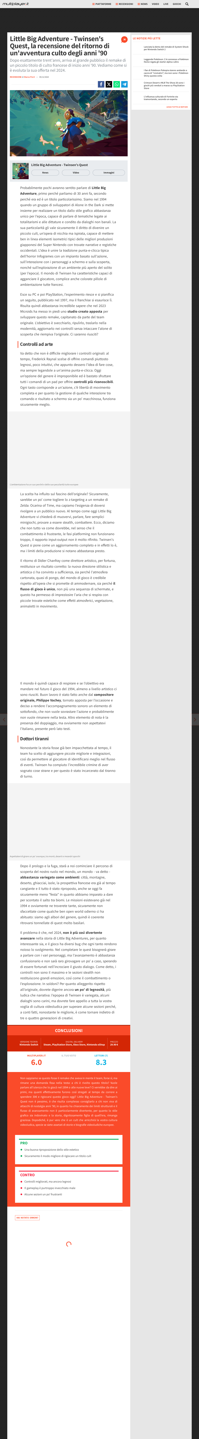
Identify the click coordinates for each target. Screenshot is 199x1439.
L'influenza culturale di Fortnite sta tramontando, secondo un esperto (161, 98)
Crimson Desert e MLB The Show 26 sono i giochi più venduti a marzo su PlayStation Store (164, 85)
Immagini (109, 172)
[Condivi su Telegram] (124, 84)
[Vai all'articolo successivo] (4, 719)
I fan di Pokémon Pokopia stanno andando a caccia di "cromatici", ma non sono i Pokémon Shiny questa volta (166, 73)
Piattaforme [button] (101, 4)
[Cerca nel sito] (187, 4)
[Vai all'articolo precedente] (195, 719)
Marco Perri (29, 77)
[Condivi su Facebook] (101, 84)
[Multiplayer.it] (16, 4)
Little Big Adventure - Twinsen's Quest (59, 165)
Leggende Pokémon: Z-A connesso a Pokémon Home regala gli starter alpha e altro (166, 60)
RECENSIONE (16, 77)
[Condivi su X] (109, 84)
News (45, 172)
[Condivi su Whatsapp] (116, 84)
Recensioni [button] (124, 4)
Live (165, 4)
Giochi (177, 4)
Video (155, 4)
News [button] (143, 4)
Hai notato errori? (27, 1217)
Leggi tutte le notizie (177, 107)
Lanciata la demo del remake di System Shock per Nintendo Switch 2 (166, 48)
